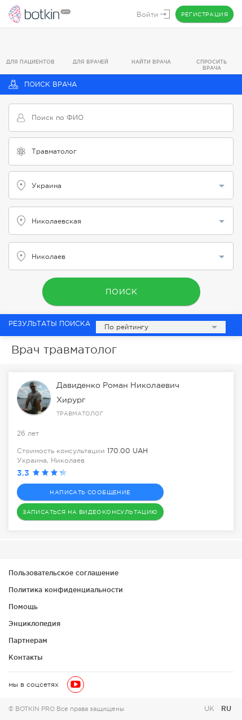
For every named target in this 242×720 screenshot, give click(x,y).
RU (226, 708)
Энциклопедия (34, 623)
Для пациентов (30, 62)
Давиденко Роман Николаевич (117, 385)
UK (210, 709)
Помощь (23, 606)
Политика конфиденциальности (65, 589)
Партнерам (27, 640)
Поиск (121, 291)
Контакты (25, 657)
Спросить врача (211, 65)
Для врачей (90, 62)
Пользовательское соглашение (63, 572)
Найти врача (151, 62)
